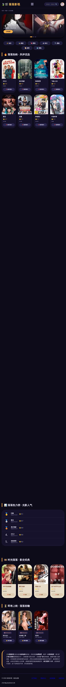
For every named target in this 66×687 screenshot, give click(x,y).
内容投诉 (61, 678)
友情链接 (52, 678)
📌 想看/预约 (9, 89)
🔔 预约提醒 (9, 640)
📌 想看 (9, 594)
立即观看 (8, 31)
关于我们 (34, 678)
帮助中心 (43, 678)
